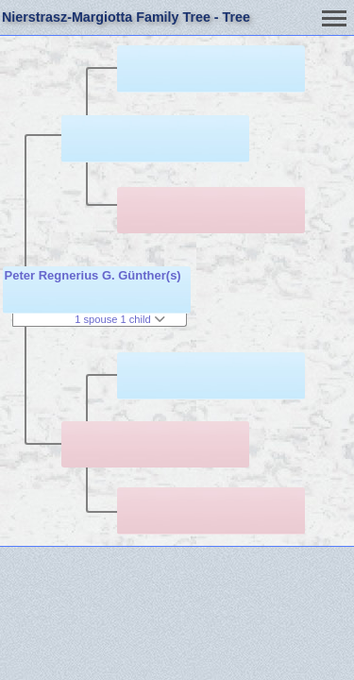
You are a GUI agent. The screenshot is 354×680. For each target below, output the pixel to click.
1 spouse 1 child (120, 319)
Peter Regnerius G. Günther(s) (93, 275)
